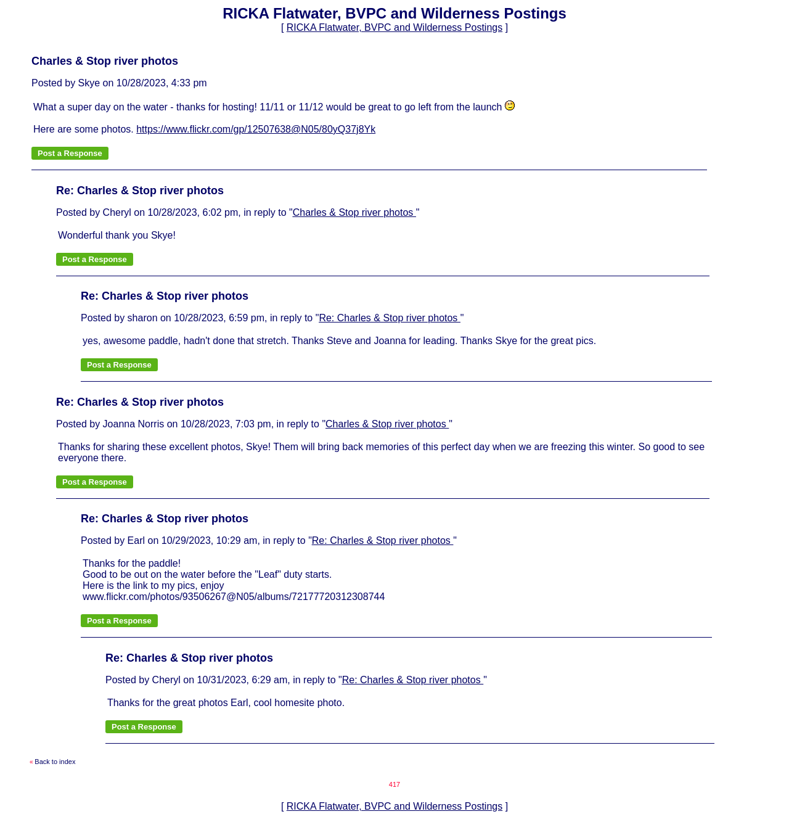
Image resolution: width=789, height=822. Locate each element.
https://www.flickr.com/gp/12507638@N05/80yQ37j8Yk (255, 129)
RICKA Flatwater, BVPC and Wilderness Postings (394, 27)
